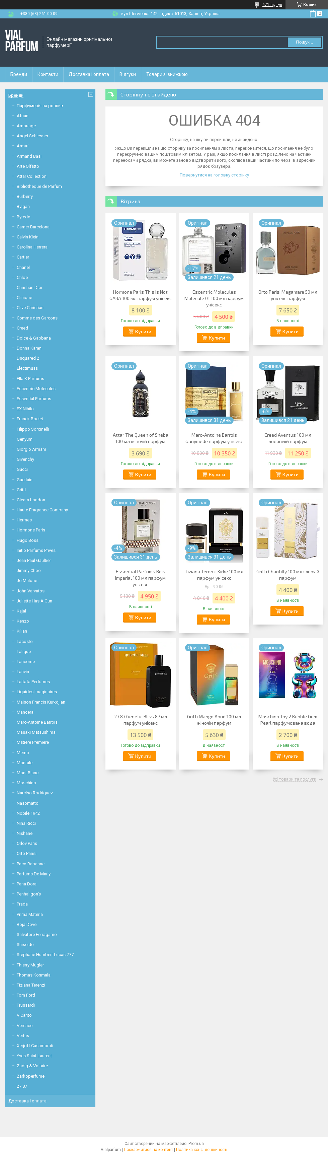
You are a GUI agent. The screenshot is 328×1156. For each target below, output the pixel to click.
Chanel (23, 267)
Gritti (21, 489)
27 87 (22, 1086)
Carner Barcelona (33, 226)
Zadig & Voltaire (32, 1065)
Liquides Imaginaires (37, 691)
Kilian (22, 631)
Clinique (24, 297)
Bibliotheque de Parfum (39, 186)
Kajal (21, 610)
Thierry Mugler (30, 964)
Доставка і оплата (89, 74)
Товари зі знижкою (167, 74)
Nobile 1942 (28, 813)
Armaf (23, 145)
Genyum (24, 439)
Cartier (23, 257)
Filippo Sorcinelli (33, 429)
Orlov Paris (27, 843)
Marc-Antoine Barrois (37, 722)
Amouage (26, 125)
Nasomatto (27, 803)
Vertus (23, 1035)
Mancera (25, 712)
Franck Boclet (30, 418)
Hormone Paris (31, 529)
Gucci (22, 469)
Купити (143, 331)
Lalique (24, 651)
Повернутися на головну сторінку (214, 174)
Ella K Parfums (30, 378)
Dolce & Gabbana (34, 338)
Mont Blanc (27, 772)
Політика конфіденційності (201, 1149)
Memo (23, 752)
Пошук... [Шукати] (304, 42)
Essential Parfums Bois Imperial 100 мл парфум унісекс (140, 578)
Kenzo (23, 621)
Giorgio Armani (31, 449)
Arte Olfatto (28, 166)
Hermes (24, 519)
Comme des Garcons (37, 317)
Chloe (22, 277)
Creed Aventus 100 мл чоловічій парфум (287, 438)
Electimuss (27, 368)
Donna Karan (29, 348)
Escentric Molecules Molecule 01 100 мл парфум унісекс (214, 298)
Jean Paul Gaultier (34, 560)
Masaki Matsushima (36, 732)
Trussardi (26, 1005)
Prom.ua (196, 1143)
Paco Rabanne (31, 863)
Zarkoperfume (31, 1076)
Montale (24, 762)
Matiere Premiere (33, 742)
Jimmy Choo (29, 570)
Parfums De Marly (34, 873)
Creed (22, 328)
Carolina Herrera (32, 246)
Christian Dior (30, 287)
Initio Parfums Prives (36, 550)
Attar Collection (32, 176)
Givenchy (25, 459)
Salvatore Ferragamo (37, 934)
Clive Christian (30, 307)
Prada (22, 904)
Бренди (18, 74)
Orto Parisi (26, 853)
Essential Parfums (34, 398)
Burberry (25, 196)
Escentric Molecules (36, 388)
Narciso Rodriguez (35, 792)
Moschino (26, 782)
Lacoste (24, 641)
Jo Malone (27, 580)
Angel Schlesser (32, 135)
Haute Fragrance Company (42, 509)
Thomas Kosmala (34, 975)
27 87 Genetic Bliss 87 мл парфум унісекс (140, 720)
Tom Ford (26, 995)
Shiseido (25, 944)
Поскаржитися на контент (148, 1149)
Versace (24, 1025)
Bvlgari (23, 206)
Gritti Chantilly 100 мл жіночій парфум (287, 575)
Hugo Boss (27, 540)
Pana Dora (26, 883)
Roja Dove (26, 924)
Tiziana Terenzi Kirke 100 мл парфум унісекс (214, 575)
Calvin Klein (27, 236)
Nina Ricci (26, 823)
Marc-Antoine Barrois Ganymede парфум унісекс (214, 438)
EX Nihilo (25, 408)
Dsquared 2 (28, 358)
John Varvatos (31, 590)
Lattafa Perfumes (33, 681)
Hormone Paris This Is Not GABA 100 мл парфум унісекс (140, 295)
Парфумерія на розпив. (40, 105)
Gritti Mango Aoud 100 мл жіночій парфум (214, 720)
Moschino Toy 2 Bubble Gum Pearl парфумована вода (287, 720)
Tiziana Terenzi (31, 985)
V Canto (24, 1015)
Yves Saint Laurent (34, 1055)
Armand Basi (29, 156)
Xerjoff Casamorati (35, 1045)
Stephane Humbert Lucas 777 (45, 954)
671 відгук (272, 4)
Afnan (22, 115)
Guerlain (24, 479)
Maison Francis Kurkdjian (41, 702)
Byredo (23, 216)
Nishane (24, 833)
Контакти (47, 74)
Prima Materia (30, 914)
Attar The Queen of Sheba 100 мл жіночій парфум (140, 438)
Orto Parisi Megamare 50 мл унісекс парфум (287, 295)
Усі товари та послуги (294, 779)
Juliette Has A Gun (34, 600)
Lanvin (23, 671)
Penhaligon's (29, 893)
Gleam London (31, 499)
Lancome (26, 661)
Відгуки (127, 74)
